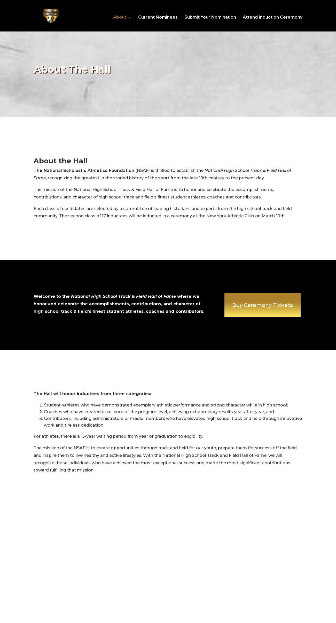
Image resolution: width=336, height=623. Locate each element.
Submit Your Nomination (210, 17)
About (119, 17)
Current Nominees (158, 17)
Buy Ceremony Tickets (262, 305)
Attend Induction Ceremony (272, 17)
